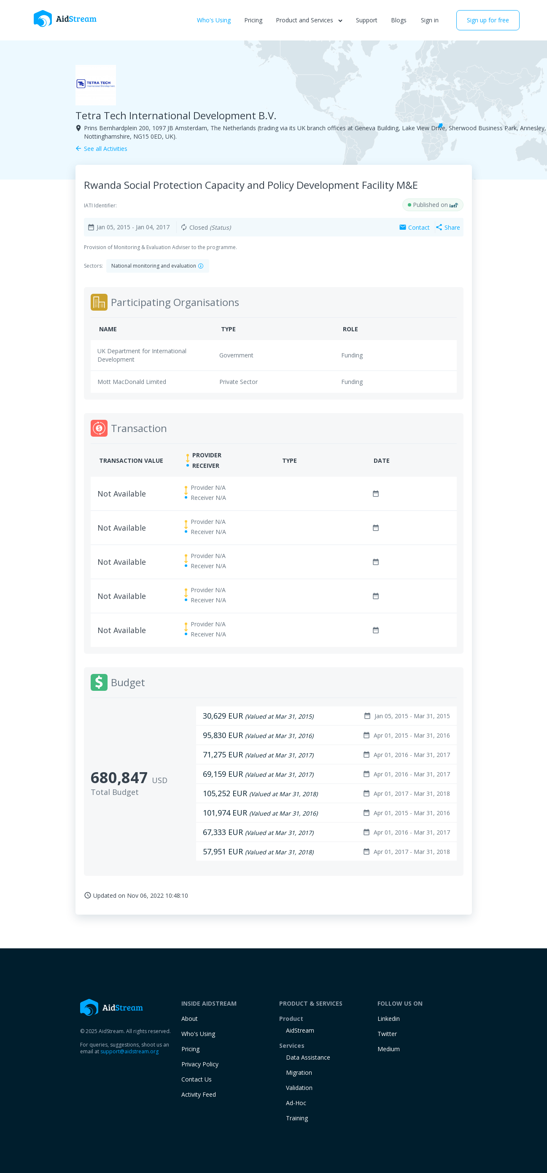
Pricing (253, 20)
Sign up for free (488, 20)
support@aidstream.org (129, 1051)
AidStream (300, 1030)
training (297, 1118)
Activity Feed (198, 1094)
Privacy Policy (199, 1064)
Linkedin (388, 1019)
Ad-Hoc (296, 1103)
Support (366, 20)
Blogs (399, 20)
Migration (299, 1072)
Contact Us (196, 1079)
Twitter (387, 1034)
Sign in (430, 20)
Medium (388, 1049)
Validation (299, 1088)
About (189, 1019)
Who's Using (214, 20)
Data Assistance (308, 1057)
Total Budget (115, 792)
